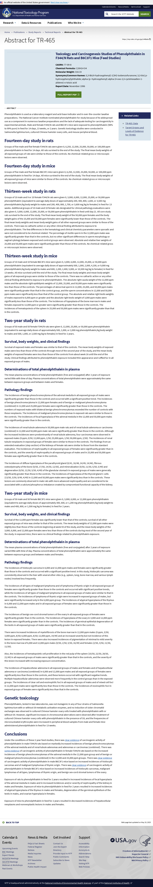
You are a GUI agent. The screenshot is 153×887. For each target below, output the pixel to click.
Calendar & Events (109, 7)
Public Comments (61, 856)
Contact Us (58, 843)
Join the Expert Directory (60, 848)
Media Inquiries (34, 853)
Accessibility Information (84, 845)
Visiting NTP (84, 863)
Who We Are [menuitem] (74, 22)
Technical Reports (53, 32)
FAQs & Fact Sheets (36, 843)
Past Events (7, 868)
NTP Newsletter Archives (35, 862)
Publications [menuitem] (55, 22)
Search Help (84, 856)
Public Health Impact (37, 866)
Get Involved (136, 7)
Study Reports (34, 32)
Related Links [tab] (131, 115)
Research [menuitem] (8, 22)
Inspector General (140, 854)
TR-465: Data (131, 123)
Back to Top (12, 822)
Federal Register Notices (35, 848)
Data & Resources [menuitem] (31, 22)
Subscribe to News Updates (61, 862)
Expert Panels (8, 855)
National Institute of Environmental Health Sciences (68, 883)
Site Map (82, 860)
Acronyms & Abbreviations (85, 852)
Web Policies (84, 866)
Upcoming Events (10, 848)
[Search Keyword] (124, 14)
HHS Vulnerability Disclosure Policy (132, 857)
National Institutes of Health (117, 883)
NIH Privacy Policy (140, 860)
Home (7, 32)
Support (146, 7)
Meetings (8, 852)
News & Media (123, 7)
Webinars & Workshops (12, 865)
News (30, 856)
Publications (19, 32)
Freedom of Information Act (135, 851)
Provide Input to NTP (62, 853)
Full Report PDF (67, 94)
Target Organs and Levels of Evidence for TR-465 (134, 131)
